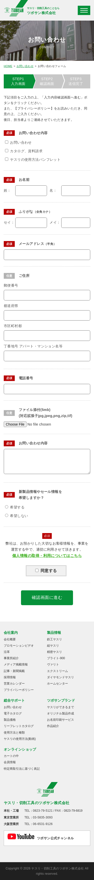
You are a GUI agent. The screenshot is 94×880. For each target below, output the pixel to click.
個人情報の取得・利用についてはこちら (47, 555)
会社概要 (10, 639)
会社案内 (11, 633)
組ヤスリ (53, 645)
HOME (8, 66)
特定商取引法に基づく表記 (22, 768)
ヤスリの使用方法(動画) (20, 739)
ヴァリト (53, 664)
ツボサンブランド (61, 700)
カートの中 (11, 756)
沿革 (7, 652)
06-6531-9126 (43, 824)
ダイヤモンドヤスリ (60, 677)
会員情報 (10, 762)
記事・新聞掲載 (14, 671)
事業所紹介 (11, 658)
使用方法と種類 (14, 732)
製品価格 (10, 719)
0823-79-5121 (43, 810)
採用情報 (10, 677)
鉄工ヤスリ (54, 639)
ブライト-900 (56, 658)
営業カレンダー (14, 683)
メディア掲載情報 (16, 664)
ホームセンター (57, 683)
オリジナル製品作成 (60, 713)
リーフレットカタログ (19, 726)
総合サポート (14, 700)
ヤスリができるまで (60, 707)
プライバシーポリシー (19, 690)
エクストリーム (57, 671)
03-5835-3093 (43, 817)
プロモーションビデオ (19, 645)
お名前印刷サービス (60, 719)
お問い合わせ (25, 66)
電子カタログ (13, 713)
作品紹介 (53, 726)
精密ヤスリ (54, 652)
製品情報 (54, 633)
